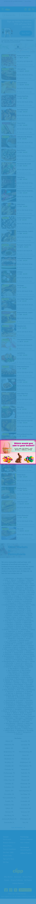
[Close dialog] (35, 441)
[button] (6, 459)
